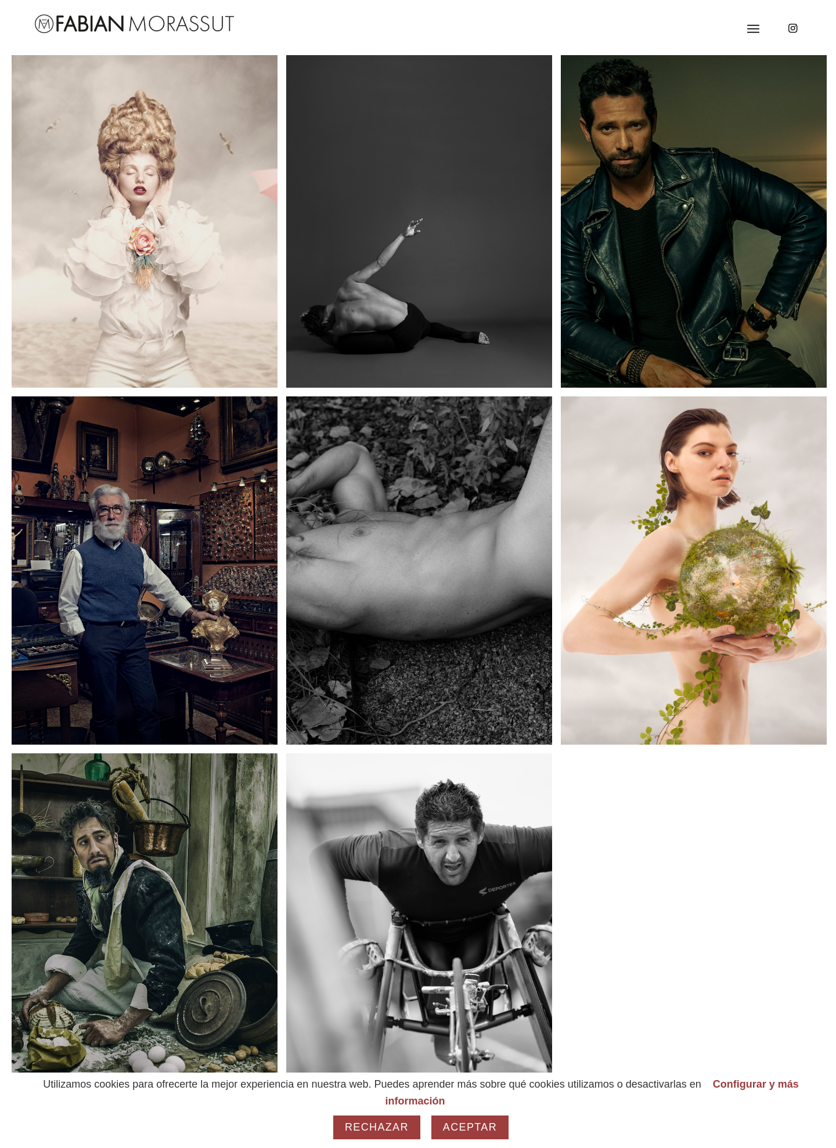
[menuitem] (753, 29)
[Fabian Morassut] (134, 24)
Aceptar (470, 1127)
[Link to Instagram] (792, 28)
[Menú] (753, 29)
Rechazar (377, 1127)
